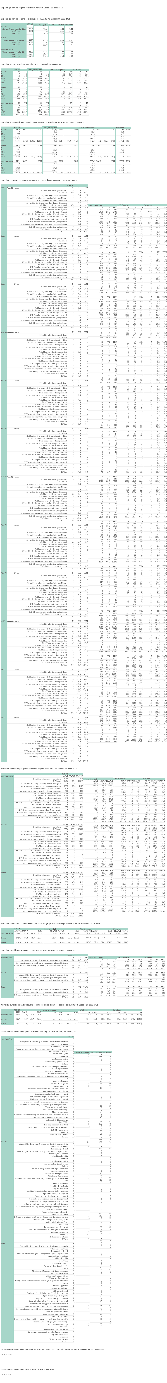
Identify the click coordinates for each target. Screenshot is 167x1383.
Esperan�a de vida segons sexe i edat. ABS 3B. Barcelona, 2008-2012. (32, 8)
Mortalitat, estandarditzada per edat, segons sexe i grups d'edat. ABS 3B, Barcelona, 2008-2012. (43, 122)
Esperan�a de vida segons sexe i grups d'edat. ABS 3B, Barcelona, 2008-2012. (35, 19)
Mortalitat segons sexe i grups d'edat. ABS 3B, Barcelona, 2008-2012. (31, 64)
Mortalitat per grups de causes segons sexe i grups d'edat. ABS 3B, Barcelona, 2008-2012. (40, 180)
